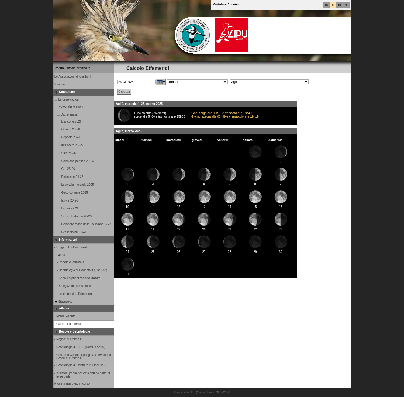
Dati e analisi (66, 114)
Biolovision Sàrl (184, 392)
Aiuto (59, 255)
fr (346, 4)
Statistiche (63, 301)
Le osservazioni (66, 99)
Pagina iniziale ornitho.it (72, 68)
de (339, 4)
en (326, 4)
